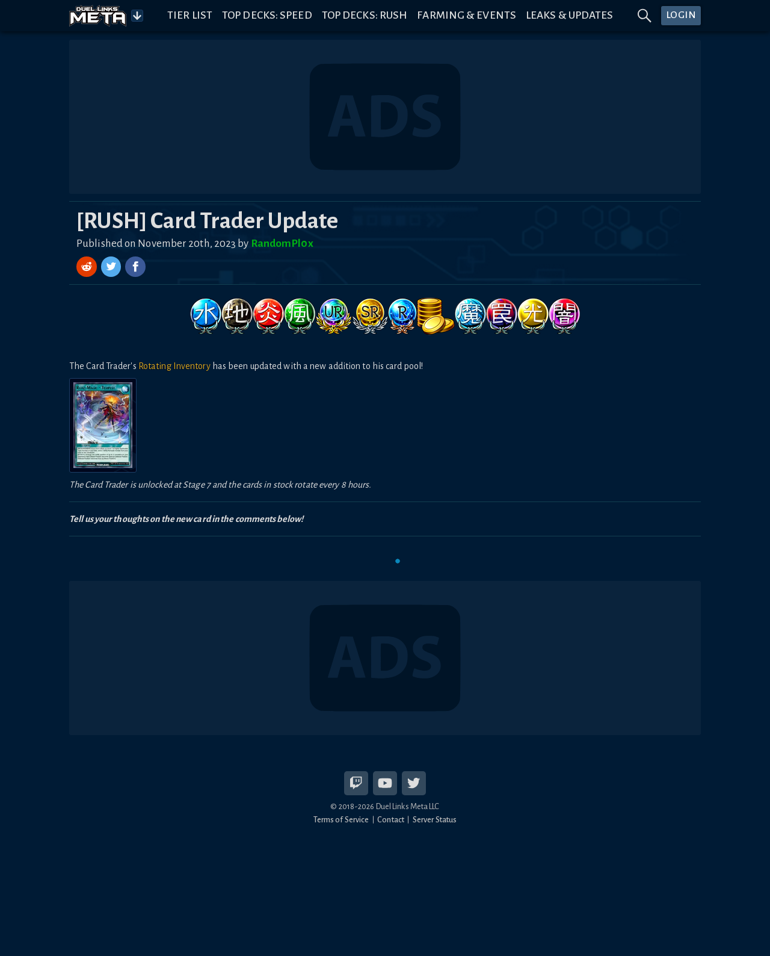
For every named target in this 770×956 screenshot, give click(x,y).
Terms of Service (341, 819)
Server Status (435, 819)
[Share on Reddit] (87, 266)
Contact (390, 819)
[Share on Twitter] (112, 266)
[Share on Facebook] (135, 266)
